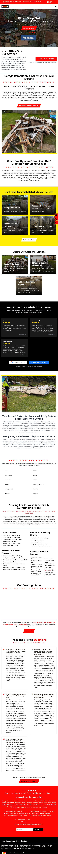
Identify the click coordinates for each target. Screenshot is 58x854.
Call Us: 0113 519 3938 (46, 59)
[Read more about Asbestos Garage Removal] (15, 225)
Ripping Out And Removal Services (19, 95)
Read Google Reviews (18, 362)
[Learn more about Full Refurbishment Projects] (29, 285)
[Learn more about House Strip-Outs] (15, 264)
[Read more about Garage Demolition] (15, 205)
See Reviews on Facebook (39, 362)
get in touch (48, 570)
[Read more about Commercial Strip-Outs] (43, 225)
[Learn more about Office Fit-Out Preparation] (43, 264)
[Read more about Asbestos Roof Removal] (43, 205)
